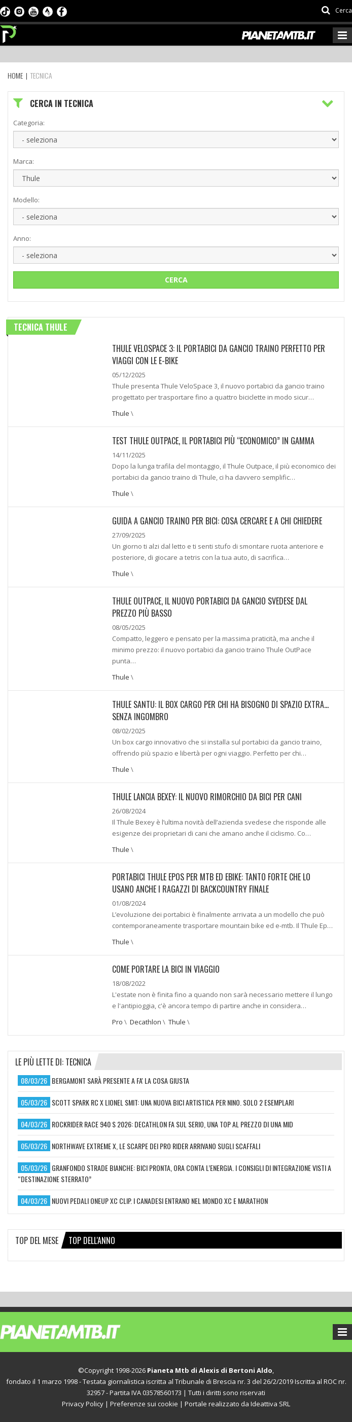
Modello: (26, 199)
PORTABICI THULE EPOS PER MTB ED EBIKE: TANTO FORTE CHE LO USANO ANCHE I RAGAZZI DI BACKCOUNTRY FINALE (211, 883)
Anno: (22, 238)
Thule (120, 413)
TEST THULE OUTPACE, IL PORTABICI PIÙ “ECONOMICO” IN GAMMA (213, 441)
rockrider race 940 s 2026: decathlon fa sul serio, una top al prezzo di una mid (172, 1124)
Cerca (176, 280)
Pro (117, 1021)
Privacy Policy (82, 1403)
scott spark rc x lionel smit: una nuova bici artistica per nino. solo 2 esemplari (173, 1102)
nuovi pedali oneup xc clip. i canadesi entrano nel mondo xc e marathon (160, 1200)
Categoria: (29, 122)
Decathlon (145, 1021)
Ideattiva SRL (270, 1403)
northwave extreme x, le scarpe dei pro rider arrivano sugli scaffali (156, 1146)
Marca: (23, 161)
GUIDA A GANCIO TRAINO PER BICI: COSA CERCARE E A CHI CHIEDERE (217, 521)
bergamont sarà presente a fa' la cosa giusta (120, 1080)
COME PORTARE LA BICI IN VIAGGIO (166, 969)
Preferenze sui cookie (144, 1403)
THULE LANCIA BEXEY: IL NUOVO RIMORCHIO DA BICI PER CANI (207, 797)
